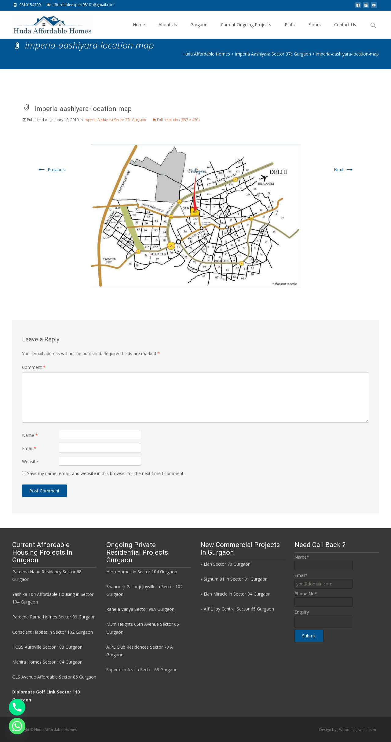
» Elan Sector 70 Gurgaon (225, 564)
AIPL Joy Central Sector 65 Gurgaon (239, 609)
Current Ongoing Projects (246, 30)
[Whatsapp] (17, 726)
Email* (301, 575)
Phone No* (305, 593)
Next (344, 169)
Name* (301, 557)
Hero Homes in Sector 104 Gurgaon (141, 572)
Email (29, 448)
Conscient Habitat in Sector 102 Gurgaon (52, 632)
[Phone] (17, 707)
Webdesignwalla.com (357, 729)
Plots (290, 30)
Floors (314, 30)
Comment (34, 367)
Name (30, 435)
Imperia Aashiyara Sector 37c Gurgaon (115, 119)
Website (30, 461)
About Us (168, 30)
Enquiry (301, 612)
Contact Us (345, 30)
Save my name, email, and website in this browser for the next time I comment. (106, 473)
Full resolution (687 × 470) (178, 119)
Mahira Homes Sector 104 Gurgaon (47, 662)
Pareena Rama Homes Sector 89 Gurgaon (54, 617)
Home (139, 30)
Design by (328, 729)
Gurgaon (198, 30)
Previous (51, 169)
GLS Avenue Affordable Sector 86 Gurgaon (54, 677)
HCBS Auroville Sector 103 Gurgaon (47, 647)
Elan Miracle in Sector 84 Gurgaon (237, 594)
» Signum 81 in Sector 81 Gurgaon (234, 579)
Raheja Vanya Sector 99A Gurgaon (140, 609)
